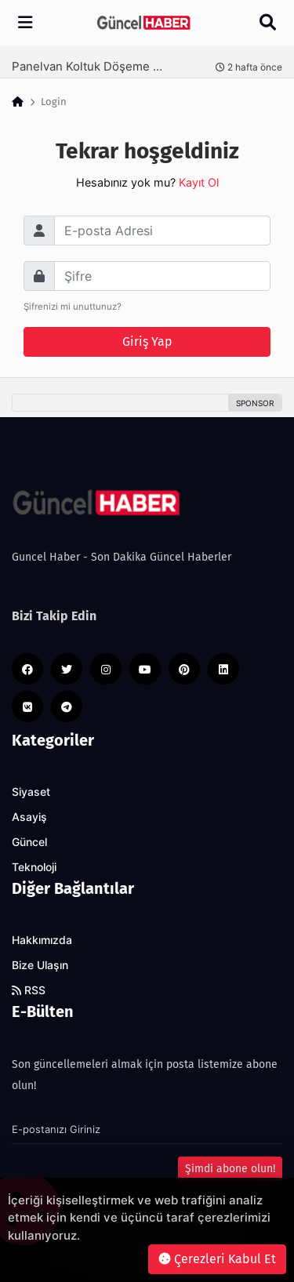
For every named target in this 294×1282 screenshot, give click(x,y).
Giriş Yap (147, 341)
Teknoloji (34, 867)
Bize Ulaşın (40, 965)
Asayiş (29, 817)
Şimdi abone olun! (230, 1168)
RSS (28, 990)
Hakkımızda (42, 940)
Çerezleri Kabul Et (217, 1258)
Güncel (29, 842)
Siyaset (31, 792)
